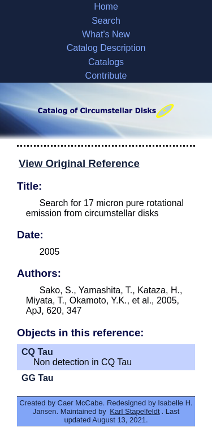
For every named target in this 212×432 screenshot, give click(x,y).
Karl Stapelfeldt (134, 411)
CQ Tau (37, 352)
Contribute (106, 75)
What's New (106, 34)
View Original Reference (79, 163)
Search (106, 20)
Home (106, 6)
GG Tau (37, 378)
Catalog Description (106, 48)
